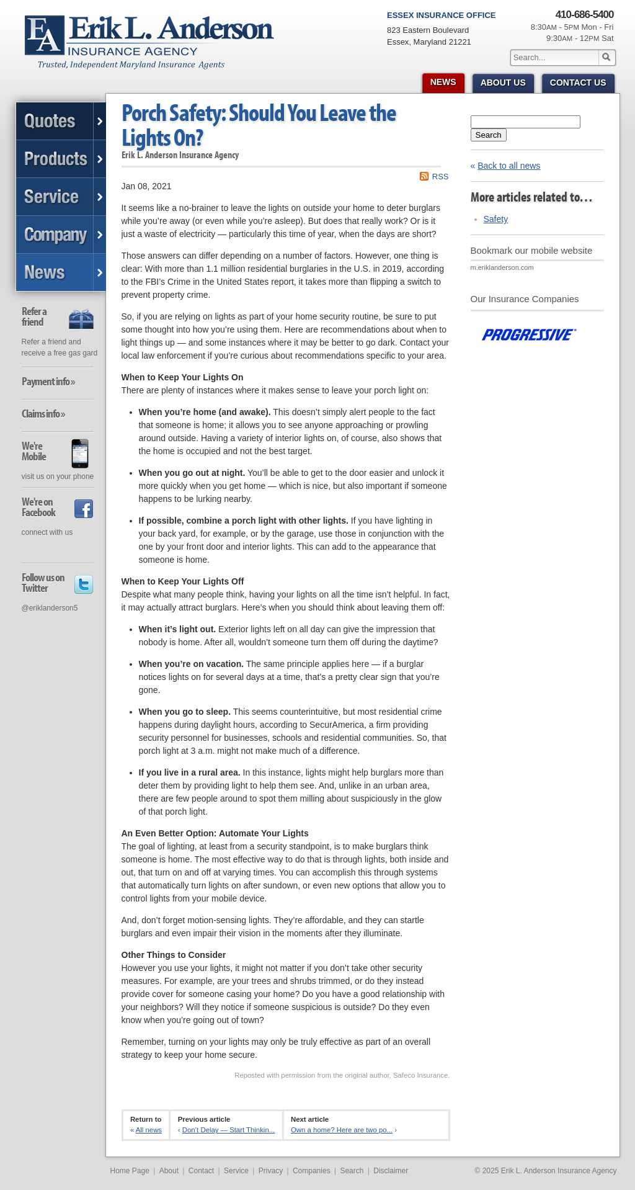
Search (489, 135)
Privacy (271, 1170)
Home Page (129, 1170)
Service (236, 1170)
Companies (312, 1170)
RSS (440, 176)
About (169, 1170)
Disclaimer (390, 1170)
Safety (496, 219)
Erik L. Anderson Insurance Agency (156, 49)
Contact (201, 1170)
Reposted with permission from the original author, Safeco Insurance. (342, 1075)
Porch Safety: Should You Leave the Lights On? (259, 124)
